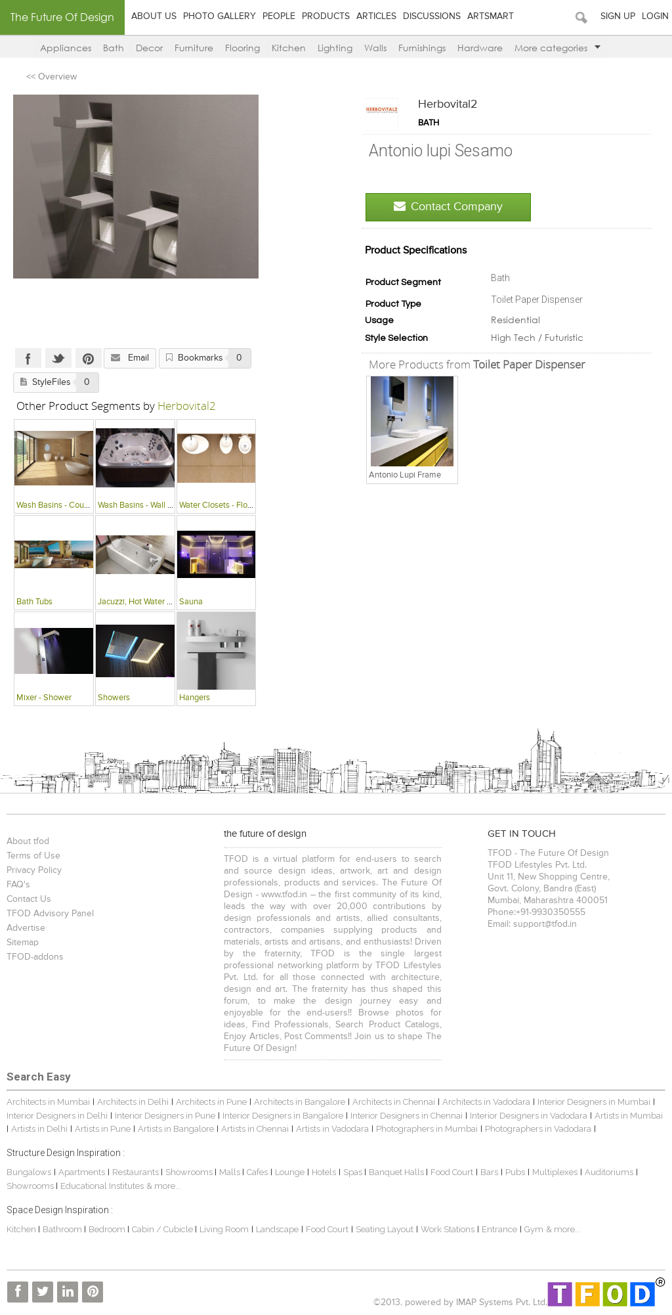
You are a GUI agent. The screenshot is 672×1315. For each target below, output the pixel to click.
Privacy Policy (34, 870)
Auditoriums (609, 1172)
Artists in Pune (103, 1129)
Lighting (335, 47)
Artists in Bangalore (176, 1129)
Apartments (81, 1172)
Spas (353, 1172)
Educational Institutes (102, 1186)
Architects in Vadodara (486, 1102)
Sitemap (23, 942)
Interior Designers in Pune (165, 1116)
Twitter (58, 358)
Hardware (480, 47)
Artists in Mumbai (629, 1116)
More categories (557, 47)
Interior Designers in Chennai (406, 1116)
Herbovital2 (448, 104)
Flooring (242, 47)
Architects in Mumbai (48, 1102)
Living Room (224, 1229)
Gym (533, 1229)
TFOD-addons (35, 957)
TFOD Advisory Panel (50, 913)
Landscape (277, 1229)
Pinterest (88, 358)
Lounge (289, 1172)
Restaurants (136, 1172)
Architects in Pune (211, 1102)
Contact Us (29, 899)
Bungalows (29, 1172)
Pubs (515, 1172)
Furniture (194, 47)
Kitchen (289, 47)
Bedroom (108, 1229)
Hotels (324, 1172)
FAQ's (18, 884)
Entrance (499, 1229)
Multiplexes (555, 1172)
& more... (163, 1186)
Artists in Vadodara (332, 1129)
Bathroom (63, 1229)
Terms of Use (33, 855)
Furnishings (422, 47)
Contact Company (448, 206)
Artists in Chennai (255, 1129)
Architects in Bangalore (299, 1102)
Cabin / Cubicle (163, 1229)
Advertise (26, 928)
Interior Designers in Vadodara (528, 1116)
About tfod (28, 841)
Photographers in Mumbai (427, 1129)
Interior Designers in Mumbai (593, 1102)
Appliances (65, 47)
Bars (489, 1172)
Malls (230, 1172)
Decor (149, 47)
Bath (113, 47)
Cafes (257, 1172)
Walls (375, 47)
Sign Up (617, 16)
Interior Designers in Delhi (57, 1116)
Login (655, 16)
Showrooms (190, 1172)
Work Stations (447, 1229)
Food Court (451, 1172)
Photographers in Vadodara (538, 1129)
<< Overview (51, 76)
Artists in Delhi (39, 1129)
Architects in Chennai (393, 1102)
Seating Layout (384, 1229)
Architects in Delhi (133, 1102)
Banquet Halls (397, 1172)
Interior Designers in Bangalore (282, 1116)
